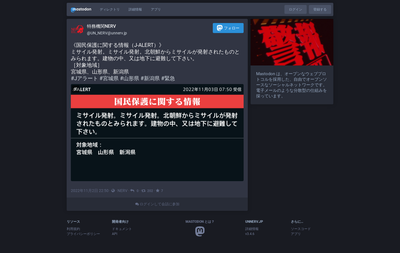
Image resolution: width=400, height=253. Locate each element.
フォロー (228, 28)
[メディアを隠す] (75, 89)
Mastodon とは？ (200, 222)
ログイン (295, 9)
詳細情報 (135, 9)
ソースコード (301, 229)
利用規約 (73, 229)
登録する (320, 9)
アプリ (156, 9)
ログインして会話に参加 (157, 204)
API (114, 234)
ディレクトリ (110, 9)
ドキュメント (122, 229)
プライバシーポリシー (83, 234)
